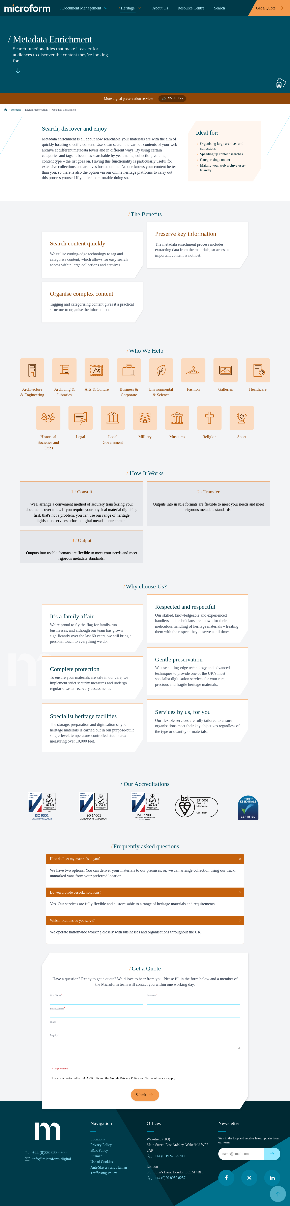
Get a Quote (270, 8)
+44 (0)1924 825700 (169, 1156)
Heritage (16, 109)
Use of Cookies (101, 1162)
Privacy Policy (129, 1078)
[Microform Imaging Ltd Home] (28, 8)
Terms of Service (156, 1078)
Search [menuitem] (219, 8)
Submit (145, 1095)
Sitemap (96, 1156)
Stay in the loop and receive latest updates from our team (249, 1140)
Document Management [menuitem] (84, 8)
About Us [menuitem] (160, 8)
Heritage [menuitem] (131, 8)
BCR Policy (99, 1150)
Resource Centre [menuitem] (191, 8)
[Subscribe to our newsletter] (272, 1154)
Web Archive (172, 98)
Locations (97, 1139)
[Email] (241, 1154)
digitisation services (51, 520)
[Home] (5, 109)
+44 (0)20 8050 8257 (170, 1178)
